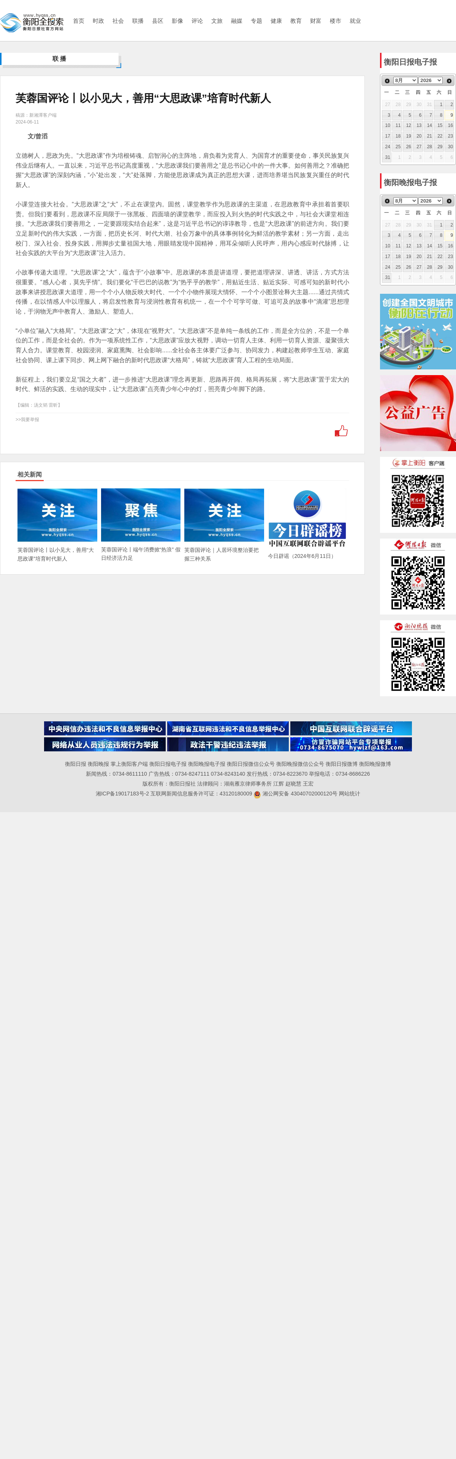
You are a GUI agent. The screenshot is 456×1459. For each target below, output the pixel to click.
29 (439, 146)
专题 (256, 20)
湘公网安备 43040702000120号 (295, 793)
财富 (315, 20)
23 (450, 136)
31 (387, 157)
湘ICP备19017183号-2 (123, 793)
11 (398, 125)
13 (418, 125)
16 (450, 125)
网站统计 (349, 793)
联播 (138, 20)
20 (418, 136)
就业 (355, 20)
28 (429, 146)
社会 (118, 20)
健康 (276, 20)
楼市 (335, 20)
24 (387, 146)
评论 (197, 20)
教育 (296, 20)
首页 (78, 20)
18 (398, 136)
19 (408, 136)
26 (408, 146)
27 (418, 146)
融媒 (236, 20)
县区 (157, 20)
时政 (98, 20)
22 (439, 136)
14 (429, 125)
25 (398, 146)
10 (387, 125)
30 (450, 146)
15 (439, 125)
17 (387, 136)
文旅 (217, 20)
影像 (177, 20)
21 (429, 136)
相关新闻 (29, 474)
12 (408, 125)
